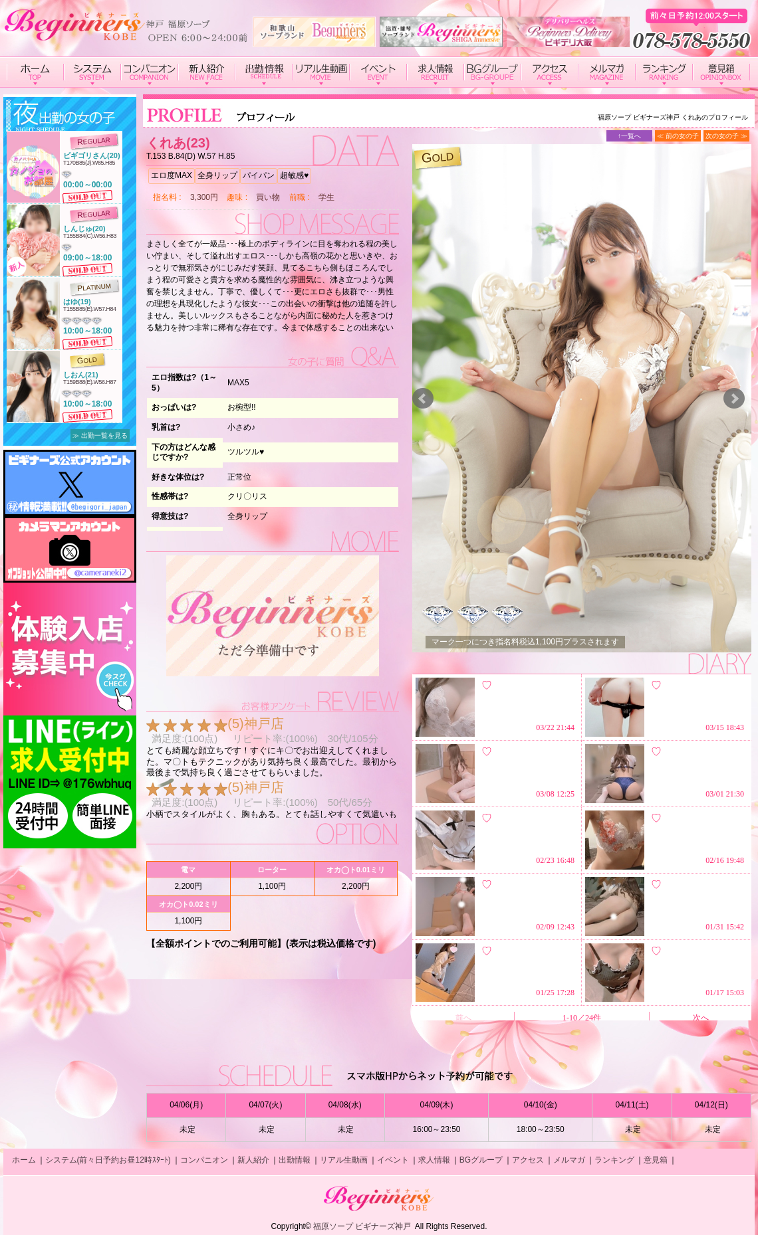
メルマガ (569, 1160)
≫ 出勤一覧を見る (100, 435)
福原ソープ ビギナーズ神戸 (362, 1226)
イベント (393, 1160)
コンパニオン (204, 1160)
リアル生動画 (344, 1160)
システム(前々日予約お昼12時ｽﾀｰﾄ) (108, 1160)
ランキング (614, 1160)
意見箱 (656, 1160)
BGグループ (481, 1160)
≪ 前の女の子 (678, 136)
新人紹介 (253, 1160)
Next (734, 398)
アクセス (528, 1160)
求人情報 (434, 1160)
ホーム (24, 1160)
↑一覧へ (629, 136)
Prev (423, 398)
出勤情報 (295, 1160)
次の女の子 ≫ (726, 136)
